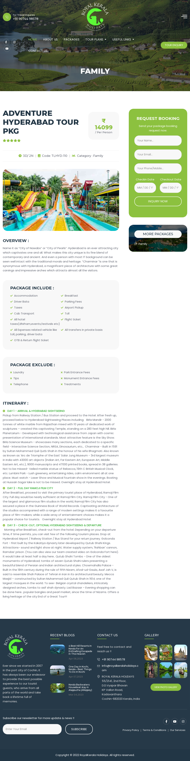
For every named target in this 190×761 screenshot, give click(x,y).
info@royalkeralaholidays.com (120, 668)
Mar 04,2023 (76, 694)
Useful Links (121, 39)
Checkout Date (170, 179)
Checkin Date (145, 179)
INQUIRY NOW (158, 201)
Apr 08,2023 (76, 658)
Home (32, 39)
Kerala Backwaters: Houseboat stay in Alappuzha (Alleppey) (80, 687)
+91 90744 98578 (114, 659)
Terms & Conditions (154, 730)
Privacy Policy (131, 730)
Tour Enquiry (174, 45)
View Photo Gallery (165, 687)
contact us (38, 51)
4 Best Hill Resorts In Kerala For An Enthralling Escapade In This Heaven (80, 650)
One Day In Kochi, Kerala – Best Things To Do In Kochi (80, 669)
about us (50, 39)
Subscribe (79, 729)
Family (140, 244)
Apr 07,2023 (76, 676)
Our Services (177, 730)
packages (71, 39)
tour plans (94, 39)
